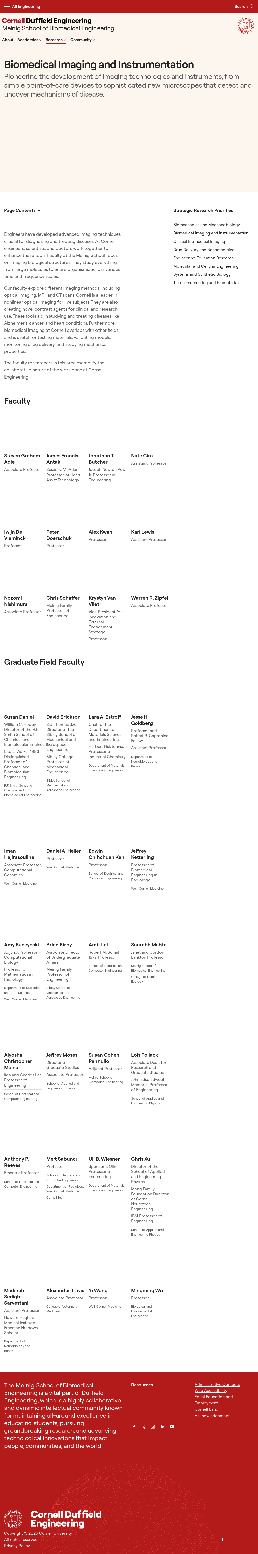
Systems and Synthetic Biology (202, 274)
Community (82, 39)
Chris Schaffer (63, 598)
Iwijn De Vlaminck (15, 535)
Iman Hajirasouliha (19, 853)
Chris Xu (140, 1159)
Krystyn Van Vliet (102, 601)
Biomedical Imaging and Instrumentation (210, 233)
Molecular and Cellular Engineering (206, 266)
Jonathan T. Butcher (101, 458)
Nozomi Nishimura (16, 601)
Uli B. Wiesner (104, 1159)
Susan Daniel (19, 717)
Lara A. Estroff (105, 717)
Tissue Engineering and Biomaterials (206, 282)
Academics (29, 39)
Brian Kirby (59, 944)
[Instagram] (153, 1427)
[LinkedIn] (162, 1427)
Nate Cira (142, 455)
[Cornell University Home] (13, 1519)
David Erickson (63, 717)
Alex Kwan (100, 532)
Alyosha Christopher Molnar (18, 1061)
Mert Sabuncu (62, 1159)
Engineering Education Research (203, 257)
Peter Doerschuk (59, 535)
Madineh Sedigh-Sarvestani (16, 1296)
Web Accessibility (211, 1390)
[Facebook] (134, 1427)
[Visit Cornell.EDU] (246, 32)
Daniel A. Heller (63, 850)
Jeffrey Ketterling (142, 853)
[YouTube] (172, 1427)
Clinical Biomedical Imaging (199, 241)
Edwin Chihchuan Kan (106, 853)
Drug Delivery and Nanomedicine (203, 249)
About (7, 39)
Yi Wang (98, 1290)
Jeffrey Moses (61, 1055)
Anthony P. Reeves (16, 1162)
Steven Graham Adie (22, 458)
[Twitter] (143, 1427)
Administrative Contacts (217, 1384)
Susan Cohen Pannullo (104, 1058)
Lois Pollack (144, 1055)
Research (56, 39)
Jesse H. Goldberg (142, 720)
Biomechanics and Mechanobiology (206, 224)
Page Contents (19, 210)
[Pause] (223, 1539)
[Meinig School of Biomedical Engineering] (58, 25)
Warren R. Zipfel (149, 598)
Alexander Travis (65, 1290)
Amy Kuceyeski (21, 944)
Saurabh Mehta (149, 944)
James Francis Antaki (62, 458)
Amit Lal (98, 944)
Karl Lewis (142, 532)
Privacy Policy (17, 1545)
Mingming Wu (147, 1290)
